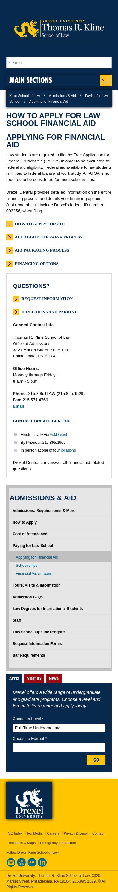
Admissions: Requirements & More (44, 510)
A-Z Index (15, 833)
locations (68, 450)
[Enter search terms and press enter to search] (59, 62)
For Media (35, 833)
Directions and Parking (49, 311)
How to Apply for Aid (40, 223)
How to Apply (25, 522)
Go (96, 760)
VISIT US (34, 678)
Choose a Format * (30, 738)
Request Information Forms (37, 644)
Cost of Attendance (30, 534)
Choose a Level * (28, 718)
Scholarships (26, 565)
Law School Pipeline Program (39, 632)
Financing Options (37, 263)
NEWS (54, 678)
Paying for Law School (33, 545)
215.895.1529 (84, 881)
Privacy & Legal (76, 833)
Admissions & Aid (62, 95)
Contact (98, 833)
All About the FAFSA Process (48, 237)
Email (18, 406)
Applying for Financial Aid (37, 557)
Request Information (47, 298)
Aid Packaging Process (42, 250)
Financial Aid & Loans (34, 574)
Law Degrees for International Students (48, 609)
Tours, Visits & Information (36, 585)
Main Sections (30, 80)
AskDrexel (58, 434)
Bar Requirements (29, 655)
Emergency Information (58, 843)
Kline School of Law (24, 95)
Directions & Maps (22, 843)
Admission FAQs (28, 597)
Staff (17, 620)
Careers (53, 833)
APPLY (14, 678)
